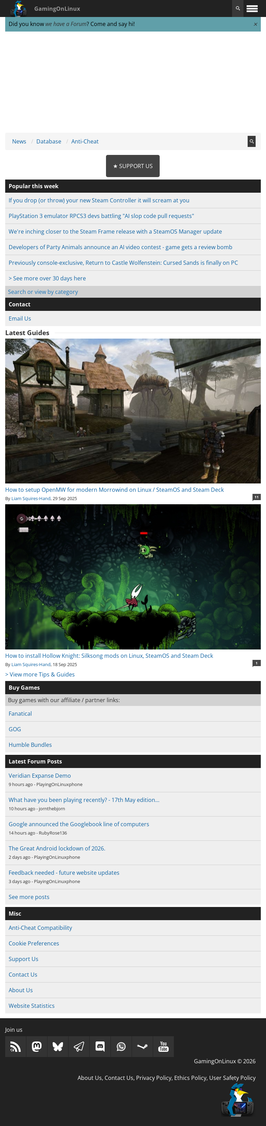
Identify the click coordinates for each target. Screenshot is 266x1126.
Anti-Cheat (85, 141)
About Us (21, 990)
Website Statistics (32, 1006)
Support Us (23, 959)
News (19, 141)
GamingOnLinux (57, 8)
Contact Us (23, 974)
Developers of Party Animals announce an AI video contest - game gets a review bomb (120, 247)
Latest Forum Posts (35, 761)
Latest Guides (27, 333)
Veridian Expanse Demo (40, 775)
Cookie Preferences (34, 943)
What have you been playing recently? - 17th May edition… (84, 800)
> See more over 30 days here (47, 278)
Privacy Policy (153, 1078)
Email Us (20, 318)
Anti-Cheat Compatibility (40, 928)
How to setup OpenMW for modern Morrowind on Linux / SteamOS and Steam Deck (132, 486)
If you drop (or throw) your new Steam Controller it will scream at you (99, 200)
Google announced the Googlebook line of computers (79, 824)
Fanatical (20, 713)
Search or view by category (43, 292)
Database (48, 141)
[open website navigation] (252, 8)
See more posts (29, 897)
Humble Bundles (30, 745)
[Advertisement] (132, 82)
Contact (19, 304)
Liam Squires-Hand (31, 498)
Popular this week (34, 186)
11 (257, 497)
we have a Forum (66, 24)
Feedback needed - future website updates (64, 872)
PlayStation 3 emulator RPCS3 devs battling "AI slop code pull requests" (101, 216)
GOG (15, 729)
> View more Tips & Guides (40, 674)
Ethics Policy (190, 1078)
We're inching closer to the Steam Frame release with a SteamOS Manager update (115, 231)
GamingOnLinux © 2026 (225, 1061)
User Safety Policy (232, 1078)
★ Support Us (133, 166)
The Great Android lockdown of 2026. (57, 848)
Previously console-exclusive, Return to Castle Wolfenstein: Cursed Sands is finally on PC (123, 263)
